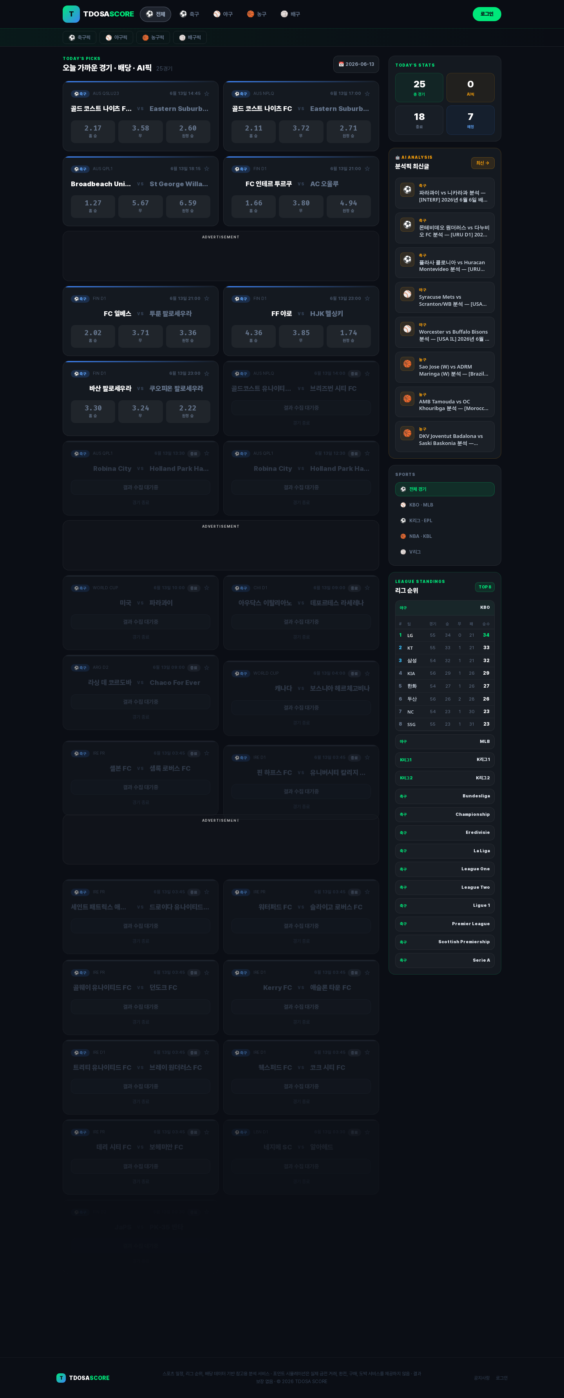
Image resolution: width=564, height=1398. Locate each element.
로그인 (487, 14)
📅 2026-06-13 (356, 64)
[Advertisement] (282, 260)
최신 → (483, 163)
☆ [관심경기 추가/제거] (207, 94)
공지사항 (482, 1378)
